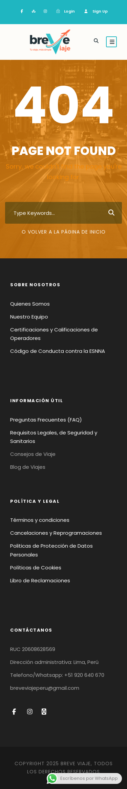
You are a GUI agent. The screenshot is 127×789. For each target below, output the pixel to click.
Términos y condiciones (39, 520)
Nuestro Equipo (29, 316)
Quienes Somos (30, 303)
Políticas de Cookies (35, 567)
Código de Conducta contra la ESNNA (57, 351)
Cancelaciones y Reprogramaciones (56, 532)
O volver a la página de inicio (64, 231)
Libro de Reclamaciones (40, 580)
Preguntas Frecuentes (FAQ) (46, 419)
